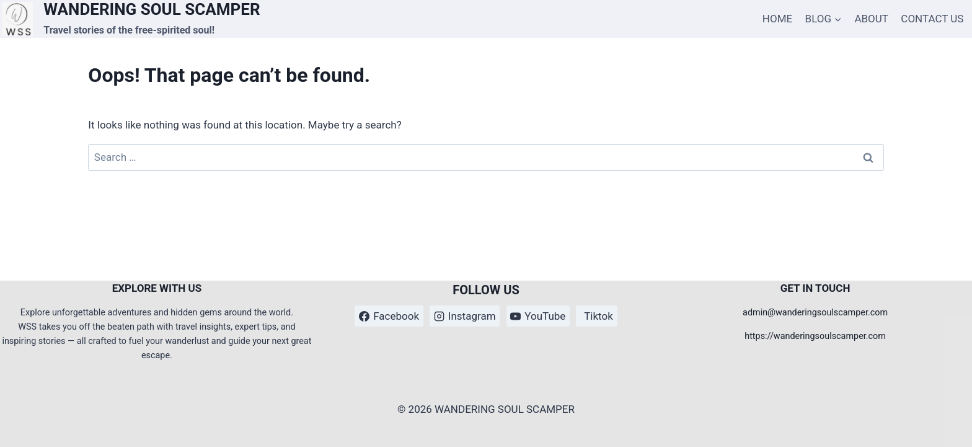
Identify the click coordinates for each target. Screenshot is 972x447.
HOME (777, 18)
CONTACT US (932, 18)
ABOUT (871, 18)
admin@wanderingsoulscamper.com (815, 312)
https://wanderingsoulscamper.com (815, 336)
